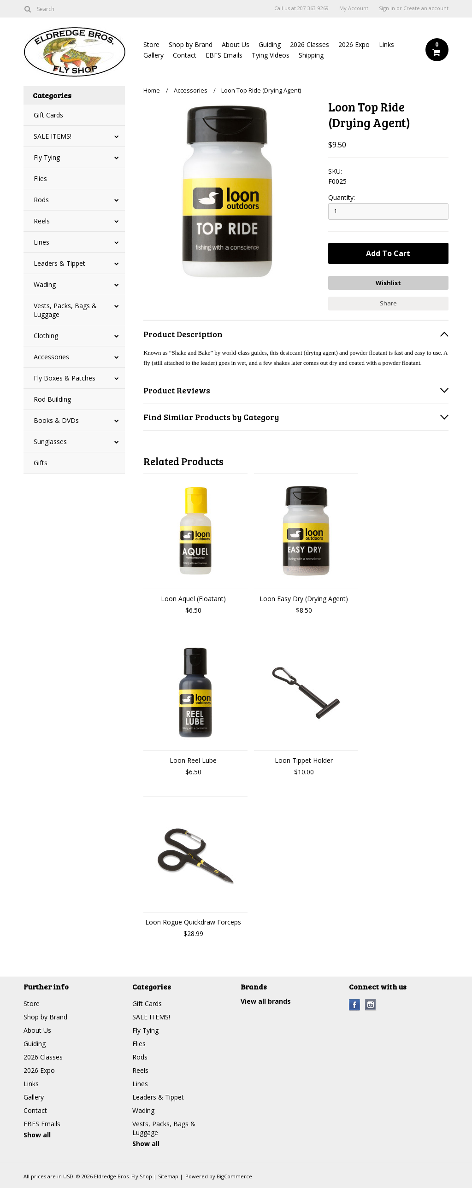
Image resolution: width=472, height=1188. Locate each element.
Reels (42, 221)
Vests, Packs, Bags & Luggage (65, 310)
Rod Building (52, 399)
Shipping (311, 55)
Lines (41, 242)
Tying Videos (270, 55)
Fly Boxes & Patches (64, 378)
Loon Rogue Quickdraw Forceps (193, 922)
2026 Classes (309, 44)
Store (151, 44)
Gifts (40, 462)
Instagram (371, 1005)
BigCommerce (234, 1176)
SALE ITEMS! (52, 136)
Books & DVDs (56, 420)
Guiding (270, 44)
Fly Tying (47, 157)
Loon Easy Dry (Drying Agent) (304, 598)
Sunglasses (50, 441)
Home (151, 90)
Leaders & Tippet (59, 263)
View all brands (266, 1001)
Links (386, 44)
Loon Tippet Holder (304, 760)
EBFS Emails (224, 55)
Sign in (387, 8)
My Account (353, 8)
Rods (41, 199)
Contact (184, 55)
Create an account (425, 8)
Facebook (354, 1005)
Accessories (51, 356)
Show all (37, 1134)
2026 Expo (354, 44)
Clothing (46, 335)
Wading (45, 284)
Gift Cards (48, 115)
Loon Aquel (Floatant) (193, 598)
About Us (235, 44)
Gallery (153, 55)
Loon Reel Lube (193, 760)
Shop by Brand (190, 44)
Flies (40, 178)
